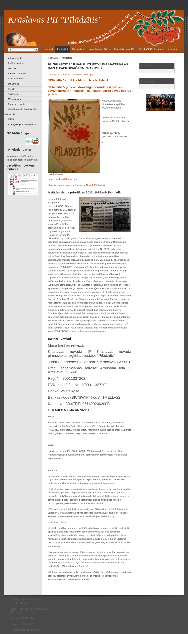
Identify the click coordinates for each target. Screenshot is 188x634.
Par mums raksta (16, 104)
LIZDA (11, 119)
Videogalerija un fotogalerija (22, 124)
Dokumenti (13, 84)
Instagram (147, 81)
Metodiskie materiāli (124, 49)
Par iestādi (62, 49)
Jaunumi (48, 49)
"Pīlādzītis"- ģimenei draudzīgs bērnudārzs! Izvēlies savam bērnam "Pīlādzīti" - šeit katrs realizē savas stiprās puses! (89, 90)
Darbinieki (13, 68)
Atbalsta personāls (17, 73)
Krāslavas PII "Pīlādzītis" (55, 20)
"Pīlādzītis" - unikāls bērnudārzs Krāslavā (78, 80)
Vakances (13, 94)
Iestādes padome (16, 63)
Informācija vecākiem (99, 49)
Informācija (53, 58)
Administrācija (15, 58)
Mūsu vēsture (15, 99)
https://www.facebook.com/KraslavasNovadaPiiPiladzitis (77, 185)
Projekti (12, 89)
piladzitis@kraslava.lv (66, 179)
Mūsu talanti (78, 49)
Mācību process (16, 78)
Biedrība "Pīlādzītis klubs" (151, 49)
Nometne (172, 49)
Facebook (147, 65)
